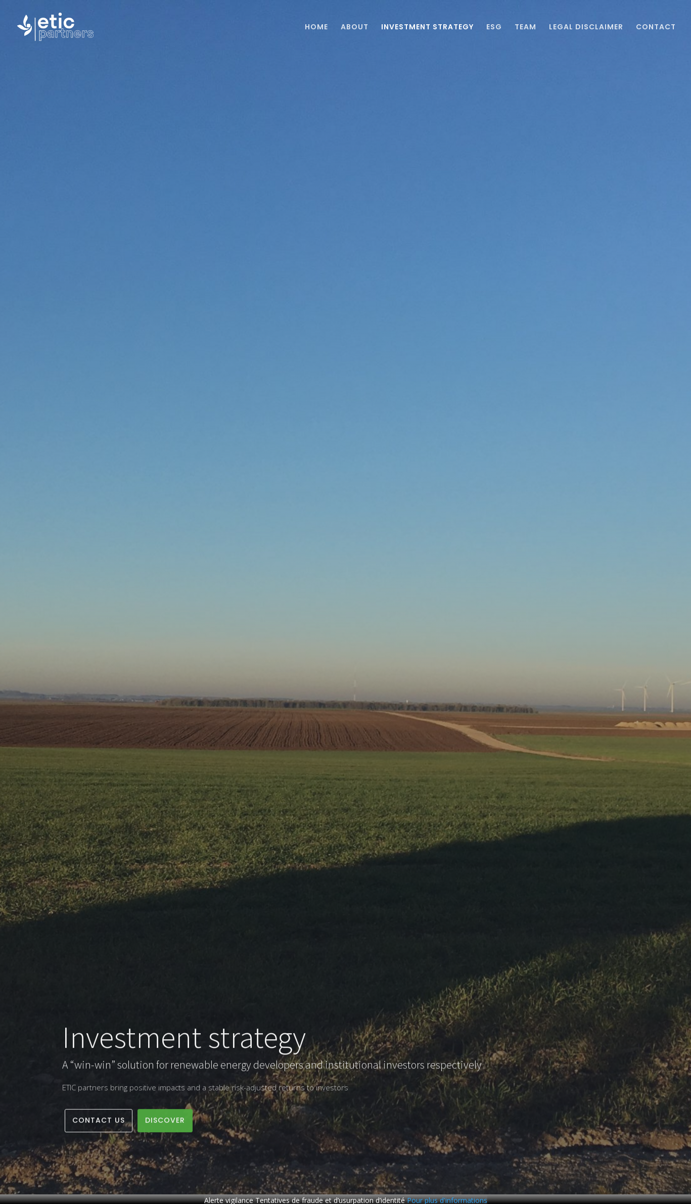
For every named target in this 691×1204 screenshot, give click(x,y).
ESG (494, 27)
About (354, 27)
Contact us (98, 1124)
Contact (656, 27)
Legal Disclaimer (586, 27)
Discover (165, 1124)
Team (525, 27)
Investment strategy (427, 27)
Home (316, 27)
